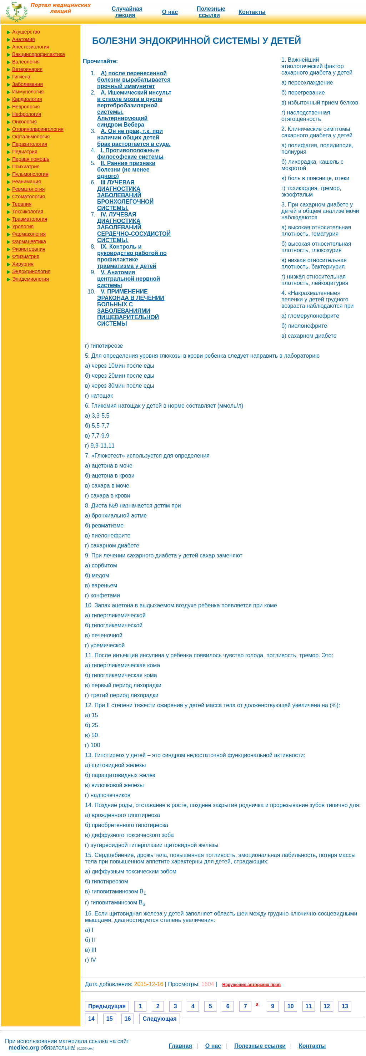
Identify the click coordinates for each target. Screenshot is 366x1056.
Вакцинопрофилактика (38, 54)
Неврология (26, 106)
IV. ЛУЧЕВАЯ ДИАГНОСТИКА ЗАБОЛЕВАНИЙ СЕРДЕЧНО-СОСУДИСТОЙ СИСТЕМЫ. (134, 227)
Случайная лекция (127, 12)
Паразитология (29, 144)
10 (290, 1006)
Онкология (24, 121)
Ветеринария (27, 69)
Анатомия (23, 39)
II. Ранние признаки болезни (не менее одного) (126, 169)
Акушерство (26, 32)
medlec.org (24, 1048)
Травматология (29, 219)
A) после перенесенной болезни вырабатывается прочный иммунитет (134, 79)
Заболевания (27, 84)
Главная (180, 1046)
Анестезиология (30, 47)
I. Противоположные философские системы (130, 153)
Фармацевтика (29, 241)
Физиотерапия (28, 249)
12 (327, 1006)
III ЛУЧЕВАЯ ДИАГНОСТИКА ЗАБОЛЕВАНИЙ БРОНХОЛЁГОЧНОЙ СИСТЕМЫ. (125, 195)
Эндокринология (31, 271)
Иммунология (28, 92)
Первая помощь (30, 159)
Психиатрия (26, 166)
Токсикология (27, 211)
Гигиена (21, 77)
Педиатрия (24, 151)
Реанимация (26, 181)
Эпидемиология (30, 279)
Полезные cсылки (211, 12)
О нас (170, 12)
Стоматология (28, 196)
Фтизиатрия (25, 256)
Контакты (252, 12)
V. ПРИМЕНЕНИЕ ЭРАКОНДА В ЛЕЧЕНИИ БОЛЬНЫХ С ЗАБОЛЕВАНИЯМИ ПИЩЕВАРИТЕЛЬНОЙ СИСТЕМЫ (130, 308)
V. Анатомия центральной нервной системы (128, 278)
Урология (23, 226)
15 (109, 1019)
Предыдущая (107, 1006)
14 (91, 1019)
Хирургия (23, 264)
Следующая (159, 1019)
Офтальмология (31, 136)
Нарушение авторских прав (251, 984)
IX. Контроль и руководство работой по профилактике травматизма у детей (132, 256)
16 (128, 1019)
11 (309, 1006)
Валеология (26, 62)
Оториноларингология (38, 129)
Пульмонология (30, 174)
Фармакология (29, 234)
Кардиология (27, 99)
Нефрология (26, 114)
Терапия (21, 204)
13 (345, 1006)
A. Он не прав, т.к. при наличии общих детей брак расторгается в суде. (133, 137)
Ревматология (28, 189)
